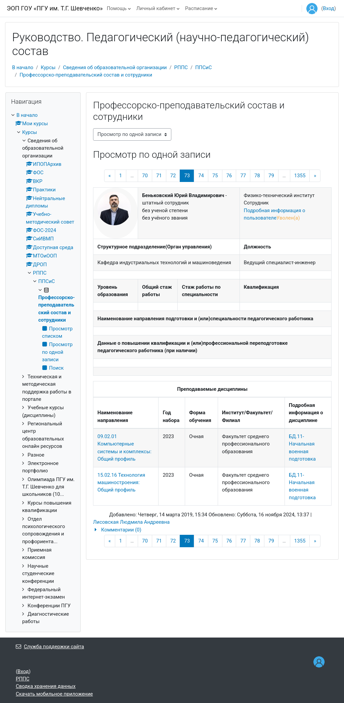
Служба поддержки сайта (50, 647)
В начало (22, 67)
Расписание (199, 8)
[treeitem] (43, 368)
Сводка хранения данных (46, 686)
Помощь (117, 8)
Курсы (48, 67)
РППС (181, 67)
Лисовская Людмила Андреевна (131, 522)
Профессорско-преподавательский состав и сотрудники (85, 75)
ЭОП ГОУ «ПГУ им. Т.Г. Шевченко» (55, 8)
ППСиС (203, 67)
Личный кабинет (155, 8)
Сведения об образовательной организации (115, 67)
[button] (212, 529)
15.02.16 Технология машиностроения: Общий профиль (121, 482)
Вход (328, 8)
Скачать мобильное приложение (54, 694)
